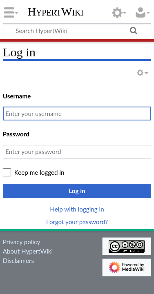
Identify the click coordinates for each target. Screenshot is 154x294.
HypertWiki (56, 12)
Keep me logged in (39, 172)
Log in (77, 190)
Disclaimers (18, 260)
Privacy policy (21, 241)
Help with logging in (77, 209)
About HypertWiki (28, 251)
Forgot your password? (77, 221)
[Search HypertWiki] (77, 30)
